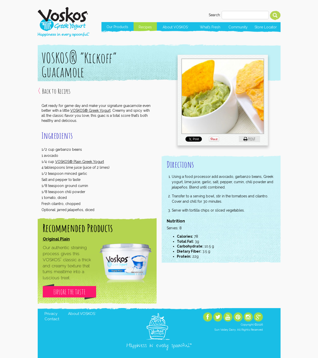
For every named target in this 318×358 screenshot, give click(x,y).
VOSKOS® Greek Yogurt (90, 110)
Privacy (51, 313)
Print (249, 139)
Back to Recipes (56, 91)
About (176, 27)
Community (238, 27)
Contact (52, 319)
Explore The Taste (69, 292)
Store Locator (266, 27)
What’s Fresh (210, 27)
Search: (215, 15)
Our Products (117, 27)
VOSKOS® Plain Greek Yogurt (79, 162)
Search (275, 15)
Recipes (145, 27)
